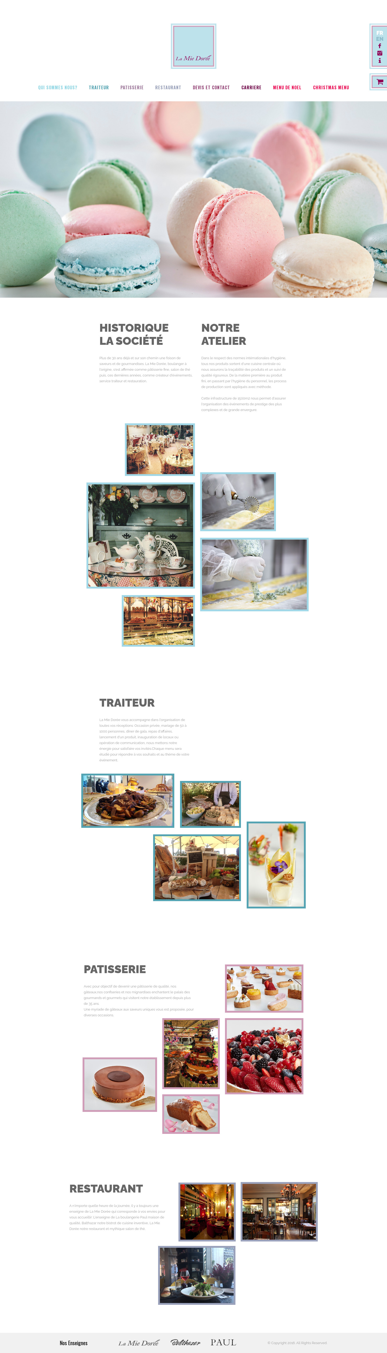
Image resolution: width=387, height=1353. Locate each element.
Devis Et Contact (211, 87)
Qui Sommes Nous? (57, 87)
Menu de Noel (287, 87)
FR (379, 33)
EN (379, 39)
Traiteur (99, 87)
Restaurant (168, 87)
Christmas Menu (331, 87)
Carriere (251, 87)
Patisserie (132, 87)
